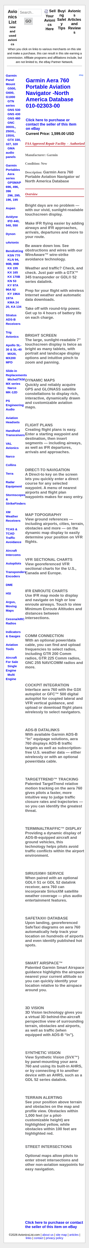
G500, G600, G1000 (11, 93)
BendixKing (14, 251)
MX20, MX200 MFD (11, 358)
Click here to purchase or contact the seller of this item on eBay (51, 124)
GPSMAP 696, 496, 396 (13, 187)
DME (9, 585)
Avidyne (12, 216)
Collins (11, 465)
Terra (9, 473)
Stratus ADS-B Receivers (13, 319)
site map (61, 1234)
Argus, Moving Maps (11, 606)
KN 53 (12, 281)
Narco (10, 456)
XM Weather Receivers (13, 516)
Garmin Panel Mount (11, 80)
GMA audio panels (11, 153)
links (28, 1238)
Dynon (11, 234)
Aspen (10, 208)
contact (38, 1238)
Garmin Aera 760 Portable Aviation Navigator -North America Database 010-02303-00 (49, 93)
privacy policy (54, 1238)
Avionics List (12, 17)
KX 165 (13, 272)
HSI (8, 593)
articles (74, 1234)
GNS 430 (14, 114)
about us (47, 1234)
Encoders (13, 576)
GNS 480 (14, 118)
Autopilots (13, 563)
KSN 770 (14, 255)
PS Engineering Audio (15, 405)
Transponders (16, 572)
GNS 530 (14, 109)
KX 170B (14, 276)
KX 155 (13, 268)
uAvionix (12, 242)
